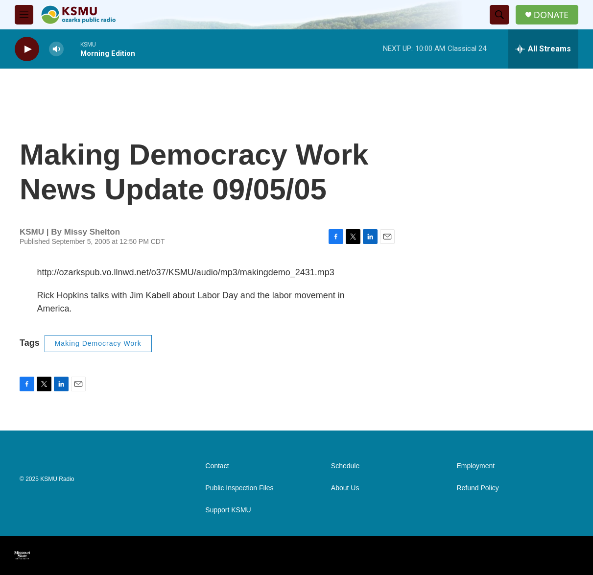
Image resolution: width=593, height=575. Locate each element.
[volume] (56, 49)
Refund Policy (477, 488)
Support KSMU (228, 510)
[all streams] (543, 49)
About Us (345, 488)
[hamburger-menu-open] (24, 14)
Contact (217, 466)
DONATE (551, 15)
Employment (475, 466)
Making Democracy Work (98, 343)
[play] (27, 49)
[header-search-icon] (499, 14)
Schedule (345, 466)
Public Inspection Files (239, 488)
